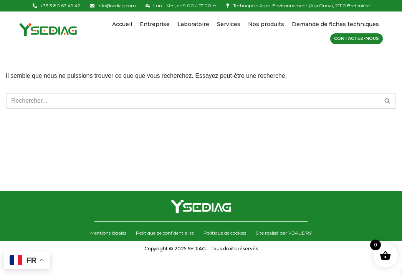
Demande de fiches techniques (335, 24)
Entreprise (155, 24)
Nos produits (266, 24)
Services (228, 24)
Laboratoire (193, 24)
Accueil (122, 24)
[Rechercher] (192, 101)
